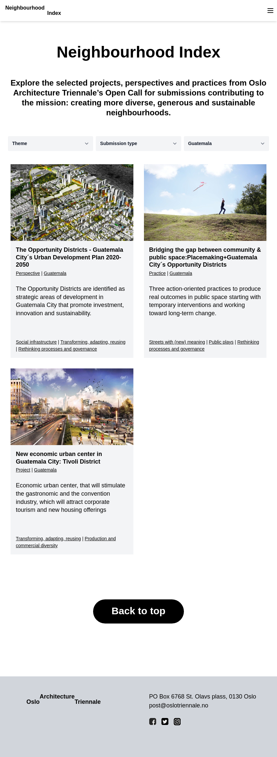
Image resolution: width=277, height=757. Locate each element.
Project (23, 470)
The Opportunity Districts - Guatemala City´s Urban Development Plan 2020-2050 (69, 257)
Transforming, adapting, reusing (92, 342)
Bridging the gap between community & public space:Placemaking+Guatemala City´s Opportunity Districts (205, 257)
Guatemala (55, 273)
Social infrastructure (36, 342)
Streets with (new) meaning (177, 342)
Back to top (138, 610)
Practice (157, 273)
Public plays (221, 342)
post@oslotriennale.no (178, 705)
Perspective (28, 273)
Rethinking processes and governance (57, 349)
